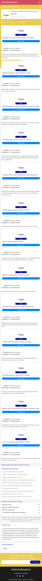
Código (11, 22)
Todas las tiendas (9, 7)
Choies (5, 548)
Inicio (2, 7)
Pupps (17, 7)
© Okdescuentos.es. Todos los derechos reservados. (21, 579)
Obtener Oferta (20, 41)
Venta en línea (21, 22)
